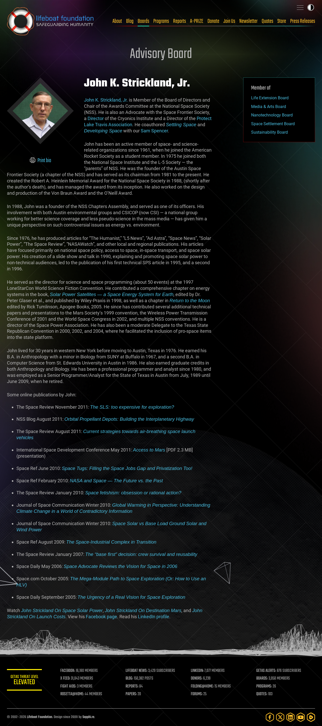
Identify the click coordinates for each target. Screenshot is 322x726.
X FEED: (66, 678)
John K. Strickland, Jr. (106, 100)
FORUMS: (197, 694)
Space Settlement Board (273, 123)
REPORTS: (132, 686)
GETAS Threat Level (25, 681)
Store (281, 21)
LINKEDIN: (198, 671)
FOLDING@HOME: (203, 686)
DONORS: (197, 678)
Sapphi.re (88, 717)
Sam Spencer (154, 130)
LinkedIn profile (153, 616)
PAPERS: (132, 694)
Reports (179, 21)
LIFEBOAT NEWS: (137, 671)
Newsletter (248, 21)
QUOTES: (262, 694)
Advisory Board (161, 54)
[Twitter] (280, 717)
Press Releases (302, 21)
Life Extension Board (270, 97)
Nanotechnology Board (272, 115)
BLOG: (130, 678)
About (117, 21)
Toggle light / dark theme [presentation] (310, 7)
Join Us (229, 21)
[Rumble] (311, 717)
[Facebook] (270, 717)
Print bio (40, 160)
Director (96, 118)
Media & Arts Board (268, 106)
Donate (213, 21)
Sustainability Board (269, 132)
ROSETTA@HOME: (73, 694)
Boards (143, 21)
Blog (130, 21)
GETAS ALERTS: (266, 671)
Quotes (267, 21)
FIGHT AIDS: (69, 686)
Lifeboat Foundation (39, 717)
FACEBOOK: (68, 671)
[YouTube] (301, 717)
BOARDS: (262, 678)
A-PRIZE (196, 21)
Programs (161, 21)
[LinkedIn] (290, 717)
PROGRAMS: (264, 686)
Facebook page (101, 616)
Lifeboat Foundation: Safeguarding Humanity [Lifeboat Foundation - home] (50, 21)
